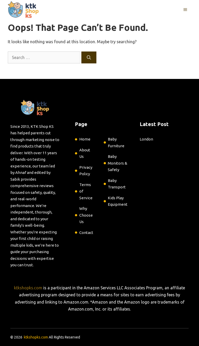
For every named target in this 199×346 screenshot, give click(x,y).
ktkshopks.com (28, 287)
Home (84, 139)
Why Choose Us (86, 215)
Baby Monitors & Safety (117, 163)
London (146, 139)
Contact (86, 232)
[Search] (88, 57)
